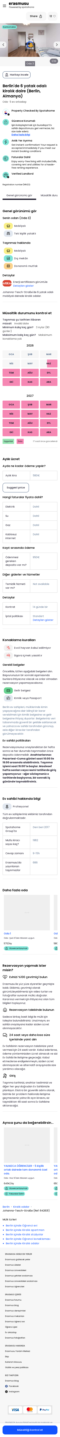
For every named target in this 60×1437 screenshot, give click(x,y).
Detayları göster (23, 286)
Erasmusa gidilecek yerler (17, 1259)
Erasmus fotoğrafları (15, 1337)
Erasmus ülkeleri (13, 1265)
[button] (29, 184)
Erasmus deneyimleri (15, 1310)
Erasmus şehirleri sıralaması (19, 1275)
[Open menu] (4, 6)
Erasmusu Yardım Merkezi (17, 1351)
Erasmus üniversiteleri (15, 1270)
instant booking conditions (26, 151)
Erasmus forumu (13, 1300)
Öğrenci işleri (11, 1327)
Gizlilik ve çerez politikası (16, 1367)
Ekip (7, 1356)
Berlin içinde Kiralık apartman (25, 1230)
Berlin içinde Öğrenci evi (21, 1225)
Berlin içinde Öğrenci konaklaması (28, 1239)
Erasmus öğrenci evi (15, 1321)
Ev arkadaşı (10, 1332)
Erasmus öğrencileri (14, 1286)
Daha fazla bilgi (21, 134)
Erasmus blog (12, 1305)
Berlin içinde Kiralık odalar (22, 1243)
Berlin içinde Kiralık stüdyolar (24, 1234)
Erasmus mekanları (14, 1316)
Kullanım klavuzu (13, 1362)
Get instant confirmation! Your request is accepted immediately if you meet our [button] (34, 148)
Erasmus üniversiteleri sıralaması (21, 1281)
